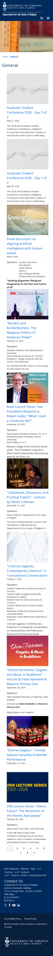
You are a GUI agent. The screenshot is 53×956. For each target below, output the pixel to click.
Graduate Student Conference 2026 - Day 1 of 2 (27, 178)
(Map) (11, 894)
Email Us (11, 900)
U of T (7, 875)
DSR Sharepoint (11, 869)
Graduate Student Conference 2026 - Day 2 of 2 (27, 112)
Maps (33, 869)
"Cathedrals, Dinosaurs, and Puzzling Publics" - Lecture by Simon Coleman (27, 497)
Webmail (25, 869)
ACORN (23, 875)
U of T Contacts (22, 872)
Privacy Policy (30, 918)
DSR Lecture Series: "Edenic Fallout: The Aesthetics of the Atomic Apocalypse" (26, 811)
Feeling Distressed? (37, 875)
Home (5, 56)
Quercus (15, 875)
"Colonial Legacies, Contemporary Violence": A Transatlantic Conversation (27, 570)
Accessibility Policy (12, 918)
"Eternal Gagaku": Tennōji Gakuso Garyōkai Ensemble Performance (27, 754)
